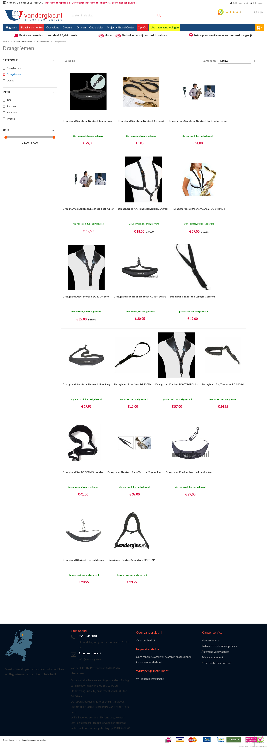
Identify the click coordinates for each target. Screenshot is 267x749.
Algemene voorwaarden (215, 651)
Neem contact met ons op (216, 663)
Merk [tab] (6, 92)
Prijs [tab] (6, 130)
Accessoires (43, 41)
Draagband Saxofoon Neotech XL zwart (141, 120)
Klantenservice (210, 640)
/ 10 (258, 12)
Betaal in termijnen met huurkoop (145, 35)
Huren (109, 35)
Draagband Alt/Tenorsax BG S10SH (223, 384)
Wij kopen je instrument (150, 678)
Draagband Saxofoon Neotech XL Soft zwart (140, 296)
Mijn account (240, 3)
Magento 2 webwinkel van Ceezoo (251, 746)
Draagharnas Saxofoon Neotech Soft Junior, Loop (197, 120)
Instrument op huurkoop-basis (219, 646)
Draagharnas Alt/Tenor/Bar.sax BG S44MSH (199, 208)
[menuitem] (11, 27)
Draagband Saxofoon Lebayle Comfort (192, 296)
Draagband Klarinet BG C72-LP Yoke (176, 384)
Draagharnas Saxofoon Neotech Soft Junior (88, 208)
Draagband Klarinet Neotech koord (84, 559)
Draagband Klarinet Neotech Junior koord (190, 472)
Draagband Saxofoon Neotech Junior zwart (88, 120)
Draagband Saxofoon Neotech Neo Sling (86, 384)
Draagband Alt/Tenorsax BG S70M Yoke (86, 296)
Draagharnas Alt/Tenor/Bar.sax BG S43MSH (143, 208)
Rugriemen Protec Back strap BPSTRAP (132, 559)
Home (6, 41)
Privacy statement (212, 657)
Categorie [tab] (10, 60)
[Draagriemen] (13, 74)
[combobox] (116, 15)
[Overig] (10, 80)
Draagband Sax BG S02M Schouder (83, 472)
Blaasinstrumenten (23, 41)
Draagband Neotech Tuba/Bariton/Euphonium (134, 472)
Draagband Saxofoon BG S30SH (132, 384)
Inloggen (258, 3)
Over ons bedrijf (145, 640)
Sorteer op (209, 60)
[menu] (133, 27)
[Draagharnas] (13, 68)
